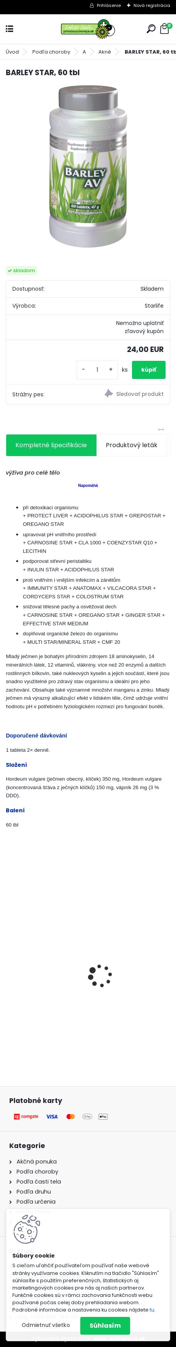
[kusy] (97, 370)
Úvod (12, 52)
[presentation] (10, 962)
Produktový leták (131, 445)
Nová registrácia (152, 5)
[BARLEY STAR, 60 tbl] (88, 166)
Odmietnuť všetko (46, 1325)
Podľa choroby (51, 52)
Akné (104, 52)
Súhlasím (105, 1325)
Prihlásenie (109, 5)
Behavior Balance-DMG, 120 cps (59, 978)
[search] (151, 28)
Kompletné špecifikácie (51, 445)
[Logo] (88, 29)
